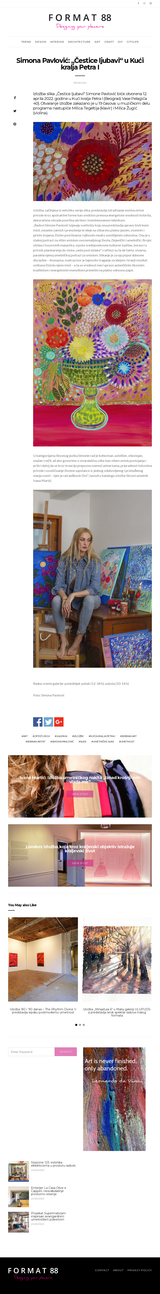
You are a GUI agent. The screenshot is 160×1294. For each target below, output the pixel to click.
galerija (61, 736)
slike (83, 741)
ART (97, 41)
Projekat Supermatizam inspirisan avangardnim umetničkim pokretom (48, 1216)
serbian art (129, 736)
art (25, 736)
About (118, 1270)
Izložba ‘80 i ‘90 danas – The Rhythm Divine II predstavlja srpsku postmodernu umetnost (43, 1010)
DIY (120, 41)
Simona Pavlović (63, 741)
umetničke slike (103, 741)
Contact (102, 1270)
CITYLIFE (133, 41)
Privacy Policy (140, 1270)
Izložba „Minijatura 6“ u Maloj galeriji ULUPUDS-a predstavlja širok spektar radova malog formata (117, 1012)
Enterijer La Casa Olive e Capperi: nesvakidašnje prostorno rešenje (48, 1191)
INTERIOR (57, 41)
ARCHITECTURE (79, 41)
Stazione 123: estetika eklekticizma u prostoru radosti (53, 1164)
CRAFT (109, 41)
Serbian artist (36, 741)
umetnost (127, 741)
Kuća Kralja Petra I (102, 736)
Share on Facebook (37, 722)
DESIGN (40, 41)
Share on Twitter (48, 722)
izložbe (79, 736)
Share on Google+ (59, 722)
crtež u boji (42, 736)
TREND (26, 41)
